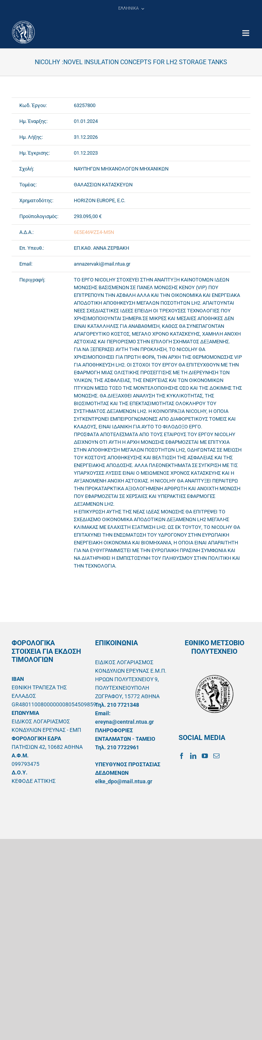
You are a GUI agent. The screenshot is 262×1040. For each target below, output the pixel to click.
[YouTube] (205, 756)
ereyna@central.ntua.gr (124, 722)
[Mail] (216, 756)
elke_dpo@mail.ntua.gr (123, 781)
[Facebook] (182, 756)
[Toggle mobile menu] (246, 33)
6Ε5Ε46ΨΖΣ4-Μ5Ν (94, 232)
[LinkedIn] (193, 756)
